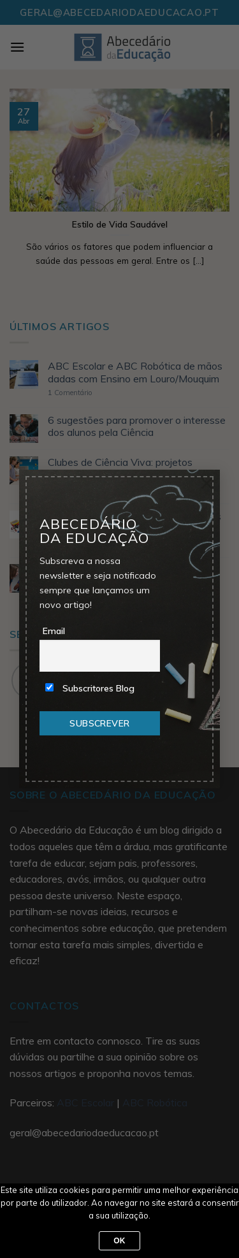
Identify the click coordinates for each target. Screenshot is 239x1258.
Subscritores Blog (89, 688)
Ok (119, 1240)
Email (54, 631)
